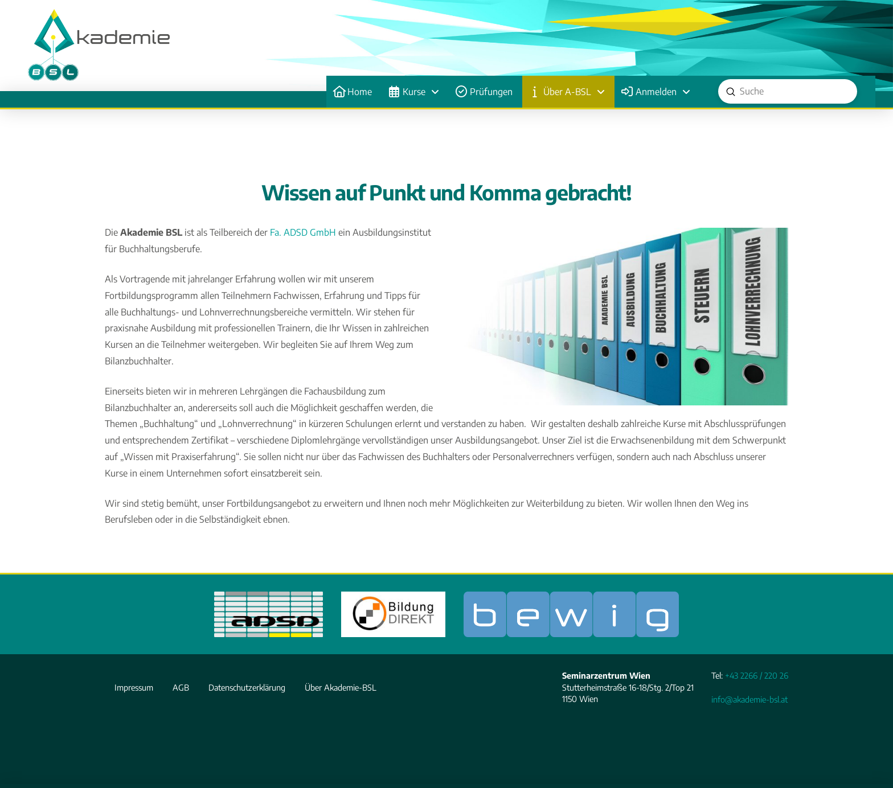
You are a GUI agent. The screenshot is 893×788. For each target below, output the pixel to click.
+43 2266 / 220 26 (756, 675)
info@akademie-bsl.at (749, 699)
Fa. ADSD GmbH (303, 232)
